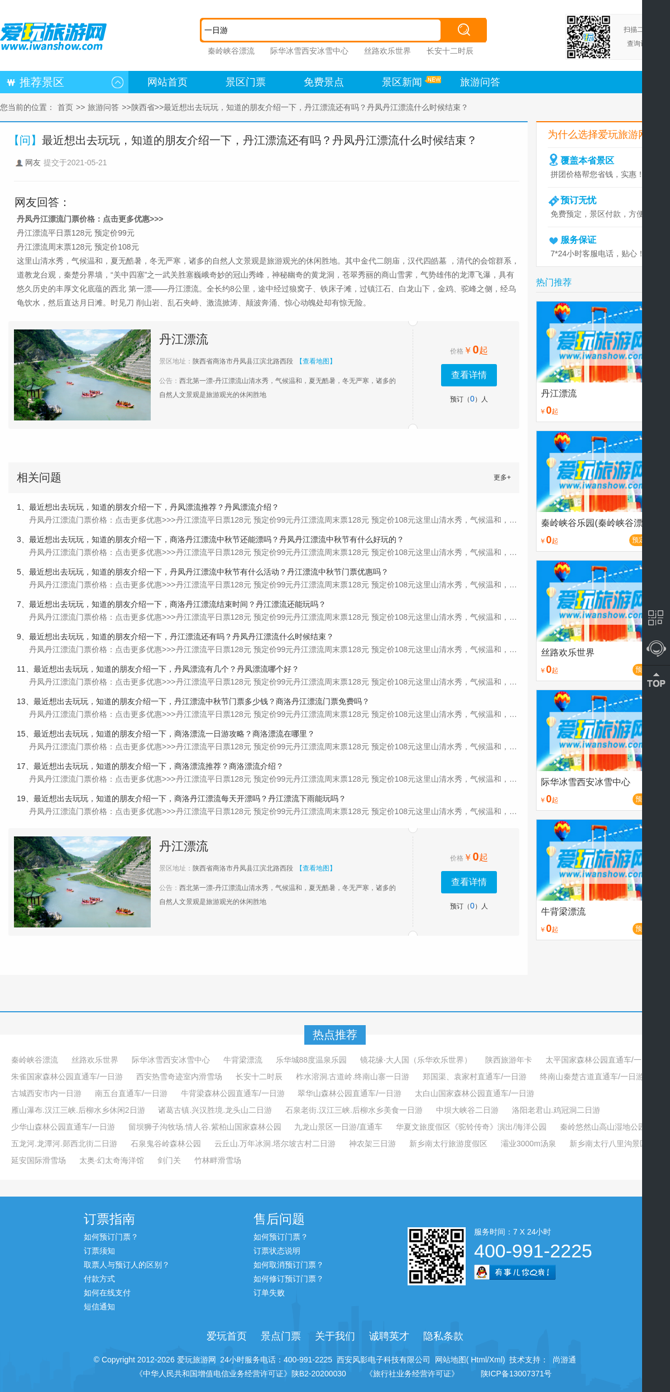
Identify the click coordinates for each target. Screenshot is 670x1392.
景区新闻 (402, 82)
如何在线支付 (107, 1292)
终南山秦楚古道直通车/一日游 (592, 1076)
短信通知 (99, 1306)
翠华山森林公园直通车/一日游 (349, 1093)
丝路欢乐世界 (387, 51)
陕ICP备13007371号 (516, 1373)
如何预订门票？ (111, 1236)
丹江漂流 (183, 339)
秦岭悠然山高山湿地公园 (603, 1126)
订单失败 (269, 1292)
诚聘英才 (389, 1336)
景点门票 (281, 1336)
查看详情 (469, 375)
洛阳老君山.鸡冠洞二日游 (556, 1110)
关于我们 (335, 1336)
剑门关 (169, 1160)
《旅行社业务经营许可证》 (412, 1373)
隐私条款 (443, 1336)
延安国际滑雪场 (38, 1160)
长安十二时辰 (450, 51)
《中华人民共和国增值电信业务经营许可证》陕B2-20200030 (240, 1373)
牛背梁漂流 (242, 1059)
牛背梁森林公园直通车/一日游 (233, 1093)
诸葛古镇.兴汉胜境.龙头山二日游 (215, 1110)
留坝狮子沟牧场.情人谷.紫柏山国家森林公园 (204, 1126)
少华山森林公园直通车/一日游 (63, 1126)
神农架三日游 (372, 1143)
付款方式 (99, 1278)
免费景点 (324, 82)
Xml (495, 1359)
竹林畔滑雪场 (217, 1160)
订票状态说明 (276, 1250)
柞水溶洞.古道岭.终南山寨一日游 (353, 1076)
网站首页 (167, 82)
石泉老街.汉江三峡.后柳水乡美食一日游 (354, 1110)
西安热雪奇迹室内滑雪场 (179, 1076)
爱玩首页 (227, 1336)
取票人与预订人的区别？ (127, 1264)
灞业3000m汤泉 (528, 1143)
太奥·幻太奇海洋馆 (111, 1160)
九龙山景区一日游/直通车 (338, 1126)
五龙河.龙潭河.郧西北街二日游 (64, 1143)
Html (477, 1359)
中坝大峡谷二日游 (467, 1110)
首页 (65, 107)
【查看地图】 (316, 361)
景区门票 (246, 82)
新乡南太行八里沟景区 (609, 1143)
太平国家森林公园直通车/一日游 (601, 1059)
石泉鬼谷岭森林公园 (166, 1143)
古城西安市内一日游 (46, 1093)
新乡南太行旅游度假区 (448, 1143)
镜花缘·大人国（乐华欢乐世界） (416, 1059)
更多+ (502, 477)
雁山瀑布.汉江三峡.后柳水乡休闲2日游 (78, 1110)
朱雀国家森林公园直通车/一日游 (67, 1076)
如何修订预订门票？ (288, 1278)
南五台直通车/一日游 (131, 1093)
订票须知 (99, 1250)
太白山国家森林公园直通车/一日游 (474, 1093)
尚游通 (562, 1359)
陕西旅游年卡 (508, 1059)
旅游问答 (480, 82)
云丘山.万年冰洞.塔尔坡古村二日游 (275, 1143)
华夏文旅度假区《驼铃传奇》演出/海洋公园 (471, 1126)
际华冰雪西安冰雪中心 (309, 51)
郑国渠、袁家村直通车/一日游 (475, 1076)
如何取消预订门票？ (288, 1264)
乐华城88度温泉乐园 (311, 1059)
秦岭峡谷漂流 (231, 51)
